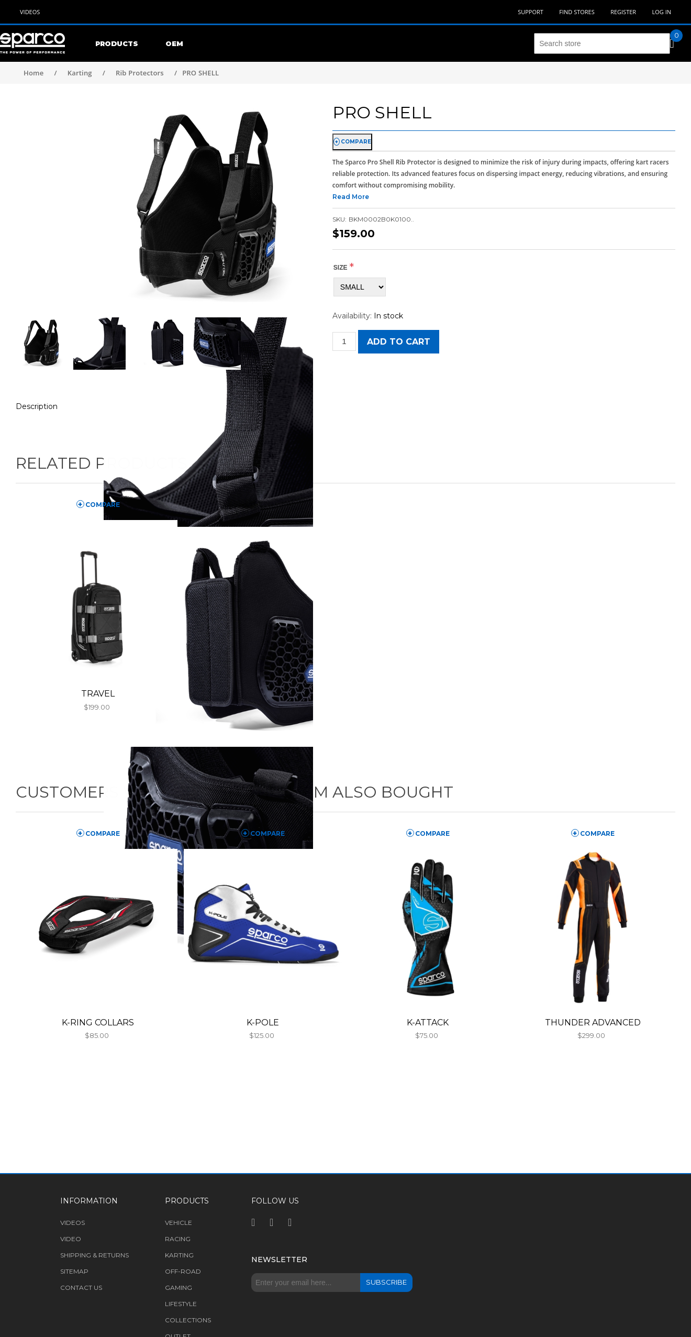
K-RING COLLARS (98, 1022)
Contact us (81, 1287)
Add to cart (398, 342)
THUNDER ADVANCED (593, 1022)
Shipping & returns (94, 1255)
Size (340, 267)
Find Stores (576, 12)
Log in (661, 12)
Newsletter (279, 1259)
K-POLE (263, 1022)
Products (116, 43)
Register (623, 12)
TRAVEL (98, 694)
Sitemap (74, 1271)
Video (70, 1239)
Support (530, 12)
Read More (350, 197)
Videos (30, 12)
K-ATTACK (428, 1022)
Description (37, 406)
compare (356, 141)
